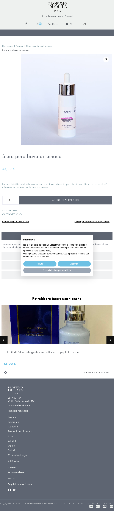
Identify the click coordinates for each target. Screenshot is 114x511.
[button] (4, 340)
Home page (7, 46)
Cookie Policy (108, 504)
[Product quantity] (10, 200)
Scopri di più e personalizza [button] (57, 270)
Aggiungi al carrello (65, 200)
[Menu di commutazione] (5, 33)
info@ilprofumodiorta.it (19, 405)
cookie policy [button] (45, 250)
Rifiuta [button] (40, 264)
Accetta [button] (74, 264)
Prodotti (19, 46)
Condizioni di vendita (68, 504)
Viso (19, 214)
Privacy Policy (96, 504)
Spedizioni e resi (83, 504)
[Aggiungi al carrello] (96, 372)
